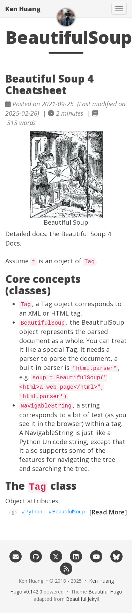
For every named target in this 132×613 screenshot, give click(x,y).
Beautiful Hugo (105, 591)
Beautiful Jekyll (82, 599)
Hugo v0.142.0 (26, 591)
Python (33, 511)
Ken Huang (23, 9)
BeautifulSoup (68, 511)
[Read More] (108, 512)
